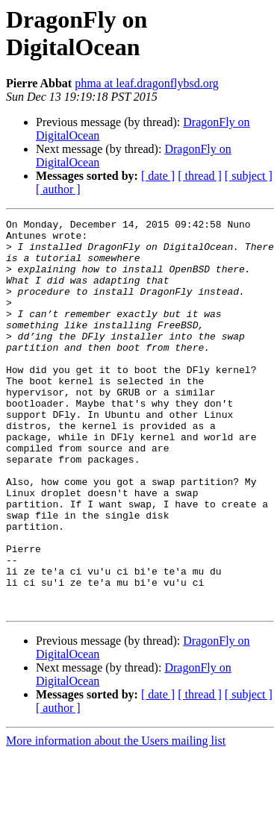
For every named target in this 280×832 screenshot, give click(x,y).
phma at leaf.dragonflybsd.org (147, 83)
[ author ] (58, 189)
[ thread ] (200, 175)
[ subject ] (249, 175)
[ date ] (158, 175)
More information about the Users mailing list (115, 819)
